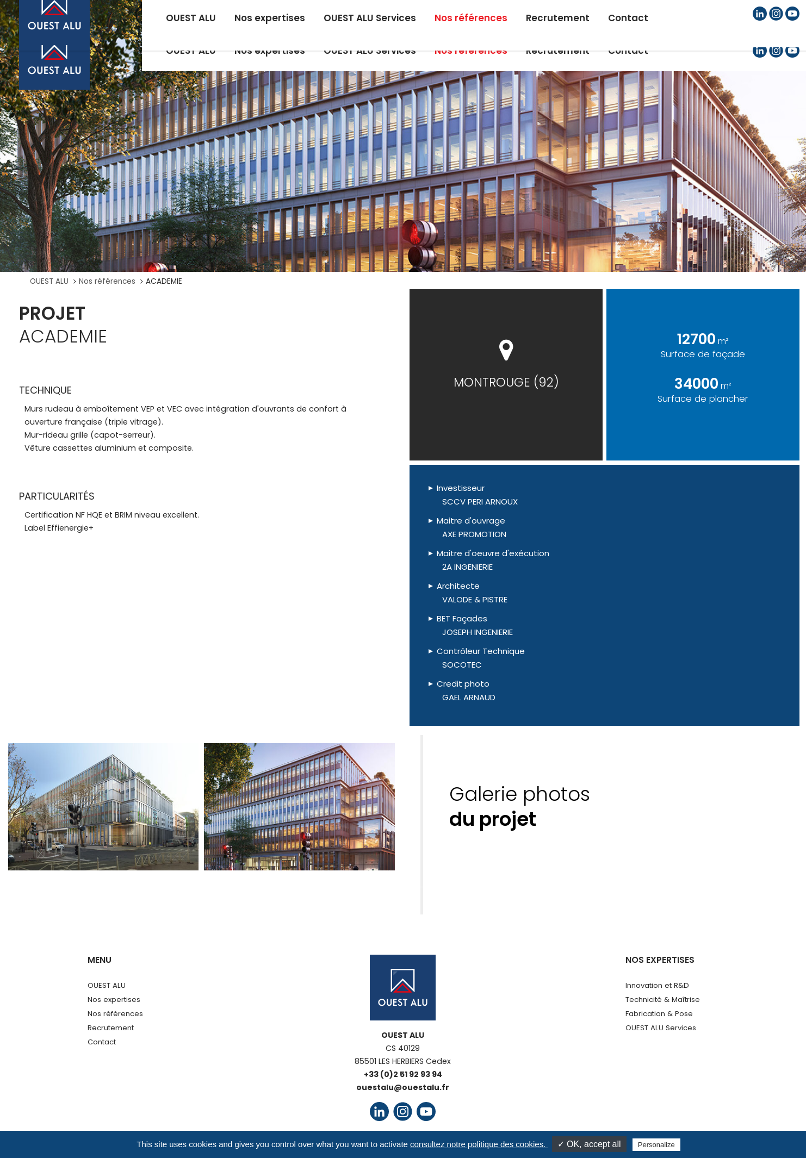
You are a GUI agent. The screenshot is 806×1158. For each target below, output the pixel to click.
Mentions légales (271, 1140)
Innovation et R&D (657, 985)
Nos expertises (114, 999)
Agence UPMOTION (613, 1140)
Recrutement (111, 1028)
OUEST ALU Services (660, 1028)
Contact (102, 1042)
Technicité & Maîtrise (662, 999)
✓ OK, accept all (589, 1144)
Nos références (107, 281)
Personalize (656, 1145)
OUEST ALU (49, 281)
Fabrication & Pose (659, 1013)
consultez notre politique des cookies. (479, 1144)
